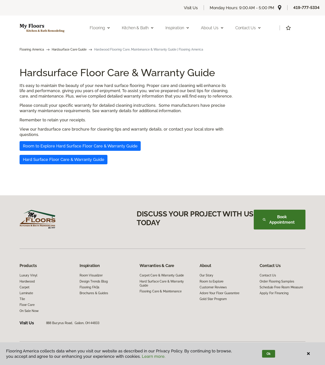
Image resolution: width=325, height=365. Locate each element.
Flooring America (32, 49)
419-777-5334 (306, 7)
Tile (22, 299)
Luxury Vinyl (28, 275)
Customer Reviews (213, 287)
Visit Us (191, 7)
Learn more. (153, 356)
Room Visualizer (91, 275)
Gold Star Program (213, 299)
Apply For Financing (274, 293)
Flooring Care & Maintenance (160, 291)
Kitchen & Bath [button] (138, 27)
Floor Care (27, 305)
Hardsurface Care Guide (69, 49)
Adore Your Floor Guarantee (219, 293)
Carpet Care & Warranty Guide (162, 275)
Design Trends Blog (94, 281)
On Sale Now (29, 311)
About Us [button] (212, 27)
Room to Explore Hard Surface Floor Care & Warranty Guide (80, 146)
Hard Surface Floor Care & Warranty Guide (63, 159)
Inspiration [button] (177, 27)
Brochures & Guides (94, 293)
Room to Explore (211, 281)
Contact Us (268, 275)
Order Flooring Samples (277, 281)
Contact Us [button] (248, 27)
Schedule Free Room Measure (281, 287)
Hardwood (27, 281)
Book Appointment (279, 219)
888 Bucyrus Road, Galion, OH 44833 (72, 323)
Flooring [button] (100, 27)
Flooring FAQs (89, 287)
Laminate (26, 293)
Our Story (206, 275)
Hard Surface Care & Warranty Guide (162, 283)
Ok (269, 354)
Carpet (24, 287)
